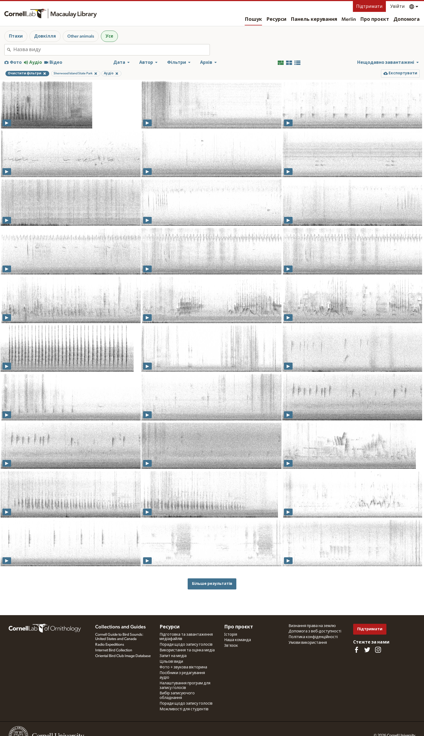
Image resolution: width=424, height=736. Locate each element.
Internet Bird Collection (113, 650)
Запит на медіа (173, 656)
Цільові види (171, 662)
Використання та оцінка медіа (187, 650)
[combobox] (111, 49)
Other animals (80, 36)
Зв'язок (231, 646)
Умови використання (308, 643)
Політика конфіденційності (313, 637)
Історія (230, 634)
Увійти (397, 6)
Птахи (16, 36)
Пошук (253, 19)
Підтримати (369, 6)
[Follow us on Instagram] (378, 650)
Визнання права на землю (312, 626)
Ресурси (276, 19)
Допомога (406, 19)
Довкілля (45, 36)
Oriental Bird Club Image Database (123, 656)
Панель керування (314, 19)
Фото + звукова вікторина (183, 667)
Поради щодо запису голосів (186, 645)
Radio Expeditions (109, 645)
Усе (109, 36)
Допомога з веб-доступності (315, 631)
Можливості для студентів (184, 709)
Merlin (349, 19)
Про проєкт (374, 19)
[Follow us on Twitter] (367, 650)
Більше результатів (212, 584)
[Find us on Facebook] (356, 650)
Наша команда (237, 640)
